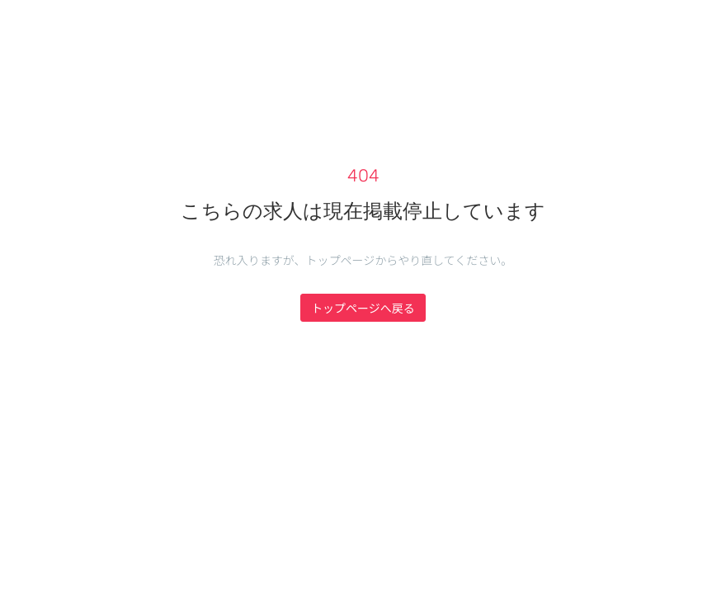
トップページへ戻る (363, 307)
